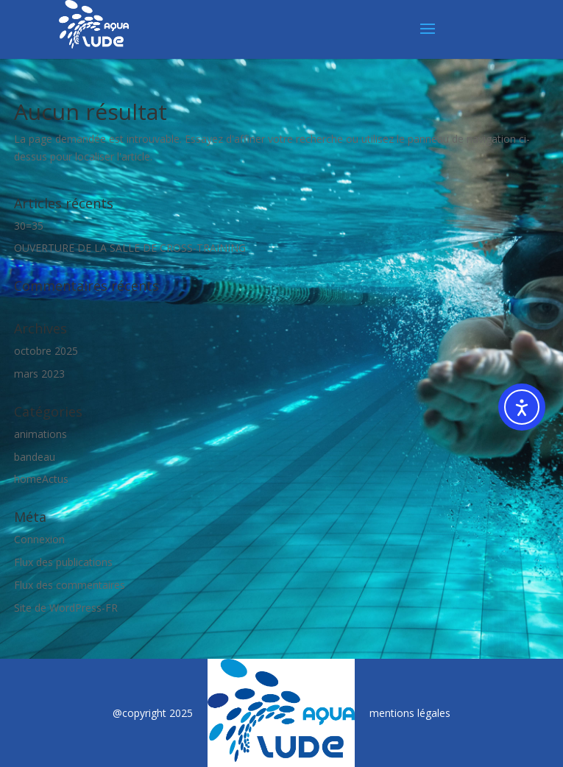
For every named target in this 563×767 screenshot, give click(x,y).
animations (40, 434)
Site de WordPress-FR (66, 608)
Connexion (39, 539)
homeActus (41, 479)
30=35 (28, 226)
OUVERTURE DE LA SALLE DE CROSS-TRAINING (130, 248)
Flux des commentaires (69, 585)
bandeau (34, 457)
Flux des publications (63, 562)
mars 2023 (39, 374)
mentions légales (409, 713)
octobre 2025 (46, 351)
